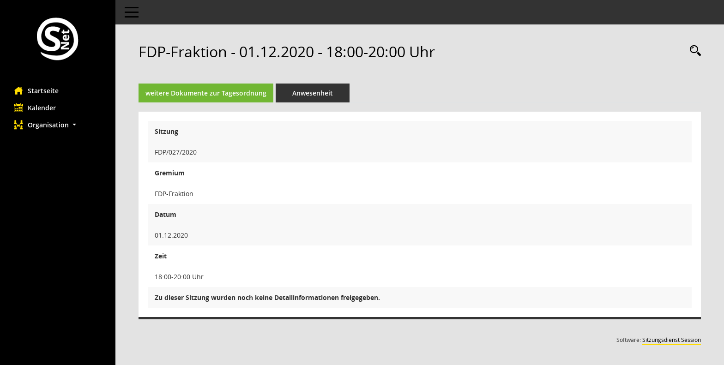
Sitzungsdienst (671, 340)
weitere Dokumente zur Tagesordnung (205, 93)
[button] (57, 124)
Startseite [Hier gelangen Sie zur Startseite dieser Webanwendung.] (36, 90)
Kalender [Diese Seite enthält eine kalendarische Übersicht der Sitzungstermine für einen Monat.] (35, 107)
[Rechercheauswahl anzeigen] (693, 51)
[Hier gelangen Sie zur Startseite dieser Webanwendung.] (57, 40)
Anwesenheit (312, 93)
